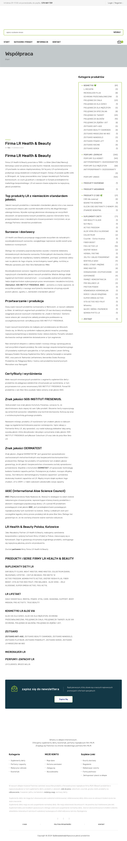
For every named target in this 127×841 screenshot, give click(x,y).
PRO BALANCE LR (91, 283)
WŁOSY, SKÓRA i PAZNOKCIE (96, 309)
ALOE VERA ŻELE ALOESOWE (96, 231)
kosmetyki (62, 743)
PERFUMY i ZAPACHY (93, 155)
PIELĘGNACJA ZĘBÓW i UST (96, 122)
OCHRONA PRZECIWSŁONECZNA (98, 97)
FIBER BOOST (89, 242)
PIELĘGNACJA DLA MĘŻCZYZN (97, 108)
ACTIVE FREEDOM (91, 227)
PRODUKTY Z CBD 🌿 (93, 195)
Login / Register (115, 3)
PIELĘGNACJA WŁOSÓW (94, 119)
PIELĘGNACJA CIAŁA (93, 100)
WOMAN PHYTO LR (92, 313)
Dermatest (10, 285)
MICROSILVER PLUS (92, 93)
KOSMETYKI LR (14, 610)
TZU (8, 148)
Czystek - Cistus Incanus (94, 239)
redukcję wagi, (49, 792)
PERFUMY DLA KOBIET (93, 158)
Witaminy (87, 305)
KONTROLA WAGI (91, 261)
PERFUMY (11, 659)
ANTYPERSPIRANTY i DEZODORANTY (100, 162)
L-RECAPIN (88, 89)
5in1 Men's (88, 224)
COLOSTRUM (89, 235)
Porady (8, 140)
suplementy (47, 743)
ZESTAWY (88, 319)
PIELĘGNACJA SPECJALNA (95, 111)
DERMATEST (43, 468)
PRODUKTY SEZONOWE (94, 183)
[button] (63, 699)
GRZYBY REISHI (90, 250)
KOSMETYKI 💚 (90, 85)
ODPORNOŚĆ (89, 276)
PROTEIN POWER (91, 287)
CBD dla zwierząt (91, 199)
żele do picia (66, 789)
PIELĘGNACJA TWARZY (94, 115)
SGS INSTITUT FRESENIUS (27, 285)
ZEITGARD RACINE (92, 145)
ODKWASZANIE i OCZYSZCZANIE (98, 272)
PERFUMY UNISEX (91, 177)
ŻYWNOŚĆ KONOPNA (92, 210)
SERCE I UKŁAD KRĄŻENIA (95, 294)
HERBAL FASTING (91, 253)
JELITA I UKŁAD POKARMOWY (96, 257)
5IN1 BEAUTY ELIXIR (92, 220)
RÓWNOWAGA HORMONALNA (96, 290)
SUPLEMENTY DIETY (93, 216)
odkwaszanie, (14, 792)
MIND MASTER (90, 268)
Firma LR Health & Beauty (28, 143)
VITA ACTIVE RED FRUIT (94, 302)
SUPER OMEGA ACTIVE (94, 298)
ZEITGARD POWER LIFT (94, 141)
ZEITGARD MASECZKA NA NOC (97, 134)
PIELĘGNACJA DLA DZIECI (95, 104)
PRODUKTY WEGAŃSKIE (94, 189)
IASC (42, 285)
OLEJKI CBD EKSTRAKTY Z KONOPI (99, 206)
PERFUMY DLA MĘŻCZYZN (95, 166)
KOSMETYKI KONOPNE (93, 203)
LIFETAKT (15, 594)
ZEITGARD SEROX (91, 148)
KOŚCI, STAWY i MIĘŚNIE (94, 265)
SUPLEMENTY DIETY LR (19, 566)
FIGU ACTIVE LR (91, 246)
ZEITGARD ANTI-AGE (14, 636)
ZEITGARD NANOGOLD (93, 137)
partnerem (16, 549)
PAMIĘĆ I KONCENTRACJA (95, 279)
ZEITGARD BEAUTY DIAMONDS (97, 130)
